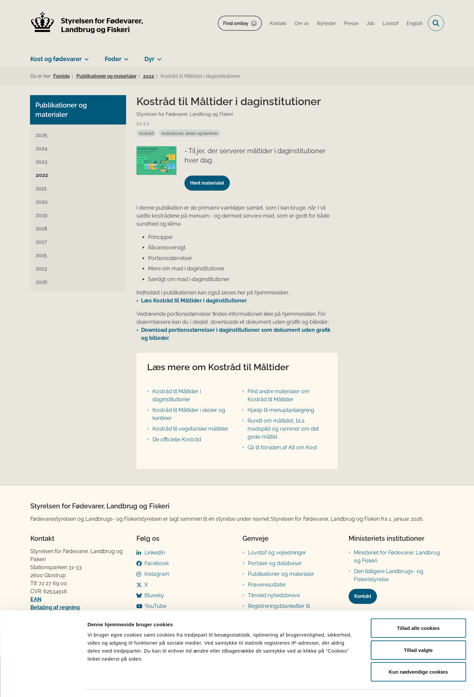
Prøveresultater (267, 585)
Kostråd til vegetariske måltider (190, 429)
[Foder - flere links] (124, 56)
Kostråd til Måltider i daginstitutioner (176, 395)
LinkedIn (154, 552)
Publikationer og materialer (281, 574)
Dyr (149, 58)
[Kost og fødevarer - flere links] (85, 56)
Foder (113, 58)
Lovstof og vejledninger (277, 552)
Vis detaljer (346, 684)
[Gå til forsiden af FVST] (87, 23)
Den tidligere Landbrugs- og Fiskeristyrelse (388, 575)
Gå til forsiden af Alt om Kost (282, 447)
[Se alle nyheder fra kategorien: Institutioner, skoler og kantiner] (189, 133)
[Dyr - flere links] (157, 56)
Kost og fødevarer (56, 58)
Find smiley (236, 23)
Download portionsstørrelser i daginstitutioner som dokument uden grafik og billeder (236, 334)
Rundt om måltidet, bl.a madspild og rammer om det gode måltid (283, 429)
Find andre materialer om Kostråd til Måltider (279, 395)
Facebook (156, 563)
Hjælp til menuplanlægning (281, 410)
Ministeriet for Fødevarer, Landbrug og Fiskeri (397, 556)
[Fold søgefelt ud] (436, 23)
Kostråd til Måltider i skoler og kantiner (188, 414)
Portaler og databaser (275, 563)
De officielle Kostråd (176, 439)
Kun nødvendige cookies (418, 653)
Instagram (156, 574)
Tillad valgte (418, 631)
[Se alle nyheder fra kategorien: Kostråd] (146, 133)
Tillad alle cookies (418, 609)
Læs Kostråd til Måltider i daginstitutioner (194, 300)
